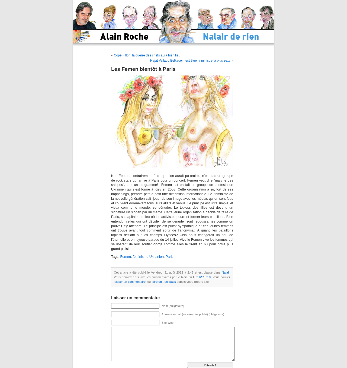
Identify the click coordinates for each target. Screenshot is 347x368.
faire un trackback (164, 281)
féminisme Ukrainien (148, 257)
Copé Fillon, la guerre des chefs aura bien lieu (147, 55)
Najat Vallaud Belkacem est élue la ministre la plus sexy (190, 60)
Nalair (226, 272)
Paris (170, 257)
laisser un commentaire (130, 281)
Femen (125, 257)
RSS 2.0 (205, 277)
